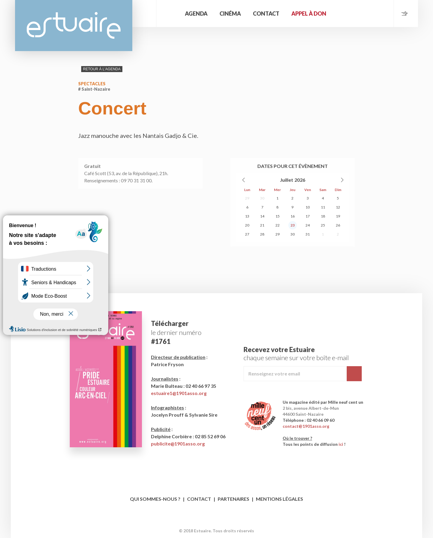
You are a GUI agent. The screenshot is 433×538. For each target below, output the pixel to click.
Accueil (170, 13)
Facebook (211, 521)
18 (323, 216)
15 (277, 216)
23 (292, 225)
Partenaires (233, 499)
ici (341, 444)
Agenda (196, 13)
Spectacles (92, 83)
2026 (299, 180)
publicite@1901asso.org (178, 443)
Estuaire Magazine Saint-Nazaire (73, 25)
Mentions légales (279, 499)
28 (262, 234)
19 (338, 216)
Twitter (222, 521)
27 (247, 234)
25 (323, 225)
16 (292, 216)
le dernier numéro (176, 332)
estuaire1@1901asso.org (179, 393)
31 (308, 234)
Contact (266, 13)
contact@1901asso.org (306, 426)
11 (323, 207)
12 (338, 207)
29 (247, 198)
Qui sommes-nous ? (155, 499)
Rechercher (144, 13)
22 (277, 225)
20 (247, 225)
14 (262, 216)
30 (262, 198)
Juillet (286, 180)
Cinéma (230, 13)
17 (308, 216)
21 (262, 225)
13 (247, 216)
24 (308, 225)
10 (308, 207)
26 (338, 225)
